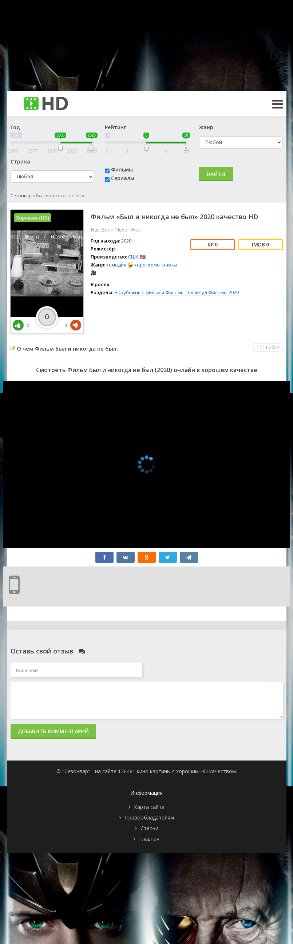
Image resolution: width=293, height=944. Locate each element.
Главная (149, 838)
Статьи (149, 828)
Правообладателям (149, 817)
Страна (20, 161)
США (133, 256)
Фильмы (122, 169)
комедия (116, 264)
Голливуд (196, 292)
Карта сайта (149, 806)
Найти (216, 174)
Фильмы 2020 (223, 292)
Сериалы (122, 178)
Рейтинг (115, 127)
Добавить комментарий (53, 731)
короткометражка (155, 264)
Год (15, 127)
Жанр (206, 127)
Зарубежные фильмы (139, 292)
